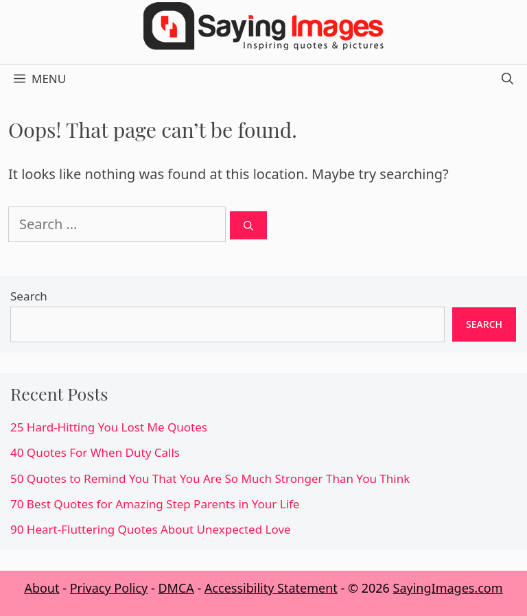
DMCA (176, 588)
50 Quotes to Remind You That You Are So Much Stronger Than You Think (210, 478)
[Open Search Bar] (507, 78)
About (41, 588)
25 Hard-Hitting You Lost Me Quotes (108, 427)
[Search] (248, 225)
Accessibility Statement (271, 588)
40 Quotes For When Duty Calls (95, 452)
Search (28, 296)
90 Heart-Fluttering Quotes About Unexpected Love (150, 529)
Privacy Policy (109, 588)
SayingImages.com (448, 588)
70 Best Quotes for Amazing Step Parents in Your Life (154, 504)
